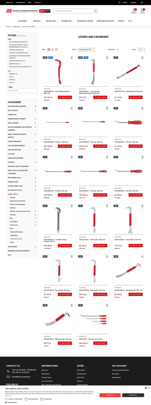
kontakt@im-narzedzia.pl (21, 377)
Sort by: (74, 49)
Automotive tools (15, 190)
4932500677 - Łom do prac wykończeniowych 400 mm (89, 92)
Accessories (12, 246)
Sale (9, 255)
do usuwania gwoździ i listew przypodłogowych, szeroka (18, 46)
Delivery (79, 381)
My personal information (120, 370)
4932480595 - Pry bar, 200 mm (126, 142)
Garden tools (13, 182)
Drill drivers (13, 110)
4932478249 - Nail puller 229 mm (92, 290)
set (11, 76)
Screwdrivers (14, 221)
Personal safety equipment (18, 166)
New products (81, 374)
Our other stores (47, 381)
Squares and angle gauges (17, 204)
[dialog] (75, 395)
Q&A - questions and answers (51, 385)
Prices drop (81, 370)
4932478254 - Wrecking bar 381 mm (128, 290)
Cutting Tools (13, 225)
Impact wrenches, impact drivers (17, 135)
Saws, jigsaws (13, 123)
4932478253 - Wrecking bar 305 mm (58, 339)
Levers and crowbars (16, 239)
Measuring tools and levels (17, 201)
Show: (134, 49)
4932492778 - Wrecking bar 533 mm (128, 91)
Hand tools (13, 194)
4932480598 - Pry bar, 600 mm (55, 191)
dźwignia (13, 74)
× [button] (148, 388)
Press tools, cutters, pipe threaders (17, 172)
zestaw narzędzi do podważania (20, 66)
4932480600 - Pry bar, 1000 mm (56, 142)
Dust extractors (14, 150)
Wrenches (13, 214)
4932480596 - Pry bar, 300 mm (126, 191)
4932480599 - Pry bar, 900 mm (91, 142)
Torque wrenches (14, 141)
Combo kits (12, 114)
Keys (11, 218)
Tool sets (12, 197)
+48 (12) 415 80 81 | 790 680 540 (24, 370)
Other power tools (15, 186)
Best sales (80, 377)
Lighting (11, 154)
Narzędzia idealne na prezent (19, 251)
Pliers (11, 228)
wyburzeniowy (15, 63)
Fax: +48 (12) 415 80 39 (20, 372)
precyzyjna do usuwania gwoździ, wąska (20, 57)
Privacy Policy (46, 377)
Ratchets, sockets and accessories (20, 211)
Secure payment (82, 385)
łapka (12, 79)
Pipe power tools (14, 178)
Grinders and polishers (17, 119)
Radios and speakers (15, 158)
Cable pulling (13, 235)
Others (12, 242)
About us (45, 370)
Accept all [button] (110, 395)
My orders (115, 374)
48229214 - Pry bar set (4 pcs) (91, 339)
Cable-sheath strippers (16, 232)
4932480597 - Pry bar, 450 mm (91, 191)
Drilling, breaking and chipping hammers (20, 128)
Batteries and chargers (17, 106)
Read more (8, 395)
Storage (11, 162)
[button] (50, 402)
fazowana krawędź (16, 50)
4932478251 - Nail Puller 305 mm (92, 240)
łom (11, 82)
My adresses (116, 377)
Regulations (46, 374)
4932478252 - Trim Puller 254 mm (128, 240)
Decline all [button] (133, 395)
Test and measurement (16, 145)
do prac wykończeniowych (18, 42)
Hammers (13, 208)
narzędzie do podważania (18, 53)
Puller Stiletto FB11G (17, 61)
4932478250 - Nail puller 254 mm (57, 290)
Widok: (44, 49)
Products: (111, 49)
